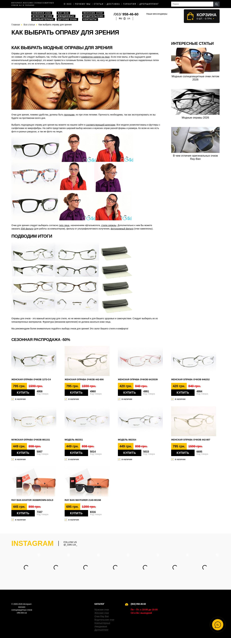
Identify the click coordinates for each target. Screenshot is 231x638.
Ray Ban (63, 13)
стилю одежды (108, 225)
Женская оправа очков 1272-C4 (31, 379)
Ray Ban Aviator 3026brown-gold (32, 500)
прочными (69, 114)
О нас (68, 4)
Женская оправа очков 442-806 (84, 379)
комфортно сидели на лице (95, 57)
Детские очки (67, 19)
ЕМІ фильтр (27, 228)
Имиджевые (66, 16)
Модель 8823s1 (74, 439)
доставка (113, 4)
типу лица (64, 225)
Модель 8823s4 (127, 439)
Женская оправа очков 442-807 (190, 439)
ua (128, 18)
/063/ (126, 14)
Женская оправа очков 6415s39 (138, 379)
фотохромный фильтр (122, 228)
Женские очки (93, 13)
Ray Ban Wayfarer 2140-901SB (83, 500)
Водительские (93, 16)
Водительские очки (104, 619)
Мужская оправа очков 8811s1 (30, 439)
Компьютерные (43, 19)
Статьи (99, 4)
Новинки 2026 (42, 13)
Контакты (90, 19)
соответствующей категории (100, 124)
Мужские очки (42, 16)
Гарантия (129, 4)
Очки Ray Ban (101, 616)
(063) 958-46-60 (138, 604)
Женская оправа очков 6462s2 (190, 379)
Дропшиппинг (149, 4)
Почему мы (83, 4)
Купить (23, 392)
